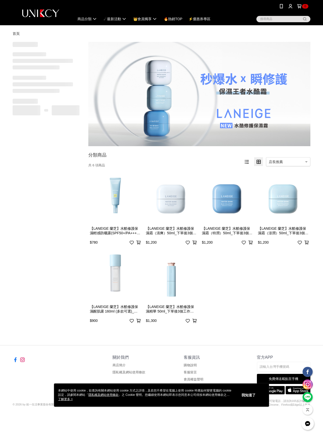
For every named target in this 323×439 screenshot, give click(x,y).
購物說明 (190, 365)
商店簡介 (119, 365)
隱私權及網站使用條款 (129, 372)
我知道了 (248, 395)
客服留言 (190, 372)
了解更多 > (65, 399)
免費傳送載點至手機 (283, 379)
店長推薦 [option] (276, 162)
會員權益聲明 (193, 379)
